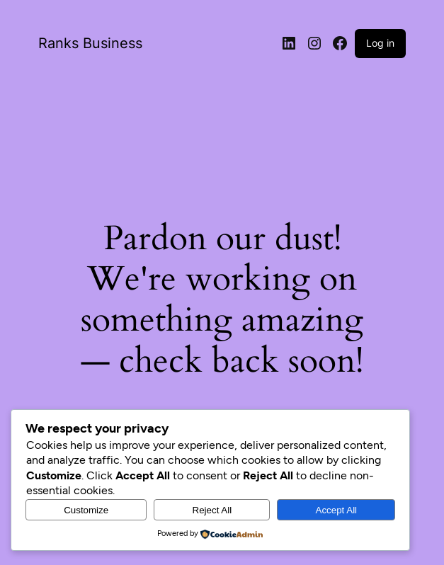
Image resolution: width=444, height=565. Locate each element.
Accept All (337, 510)
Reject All (212, 510)
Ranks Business (90, 43)
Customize (86, 510)
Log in (380, 43)
